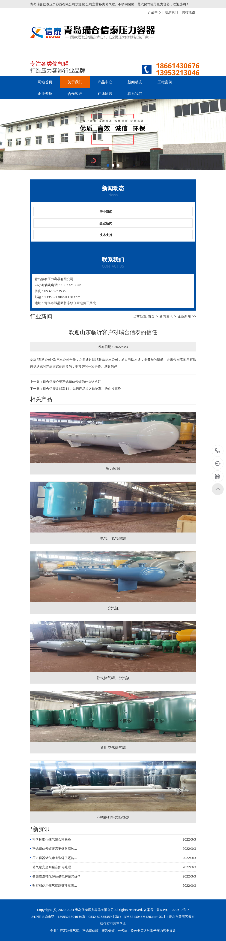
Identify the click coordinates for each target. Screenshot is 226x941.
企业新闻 (105, 223)
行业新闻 (105, 211)
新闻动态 (135, 82)
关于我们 (75, 82)
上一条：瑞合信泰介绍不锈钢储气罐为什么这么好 (65, 381)
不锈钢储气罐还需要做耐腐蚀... (54, 848)
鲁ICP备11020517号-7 (173, 910)
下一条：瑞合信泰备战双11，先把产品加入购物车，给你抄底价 (75, 388)
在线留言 (105, 93)
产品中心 (105, 82)
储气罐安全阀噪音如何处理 (51, 867)
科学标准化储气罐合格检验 (51, 839)
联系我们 (135, 93)
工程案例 (165, 82)
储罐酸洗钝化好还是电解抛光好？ (56, 876)
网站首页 (45, 82)
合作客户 (75, 93)
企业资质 (45, 93)
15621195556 (217, 451)
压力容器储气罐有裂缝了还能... (54, 858)
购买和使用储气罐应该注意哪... (54, 885)
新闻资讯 (166, 316)
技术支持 (105, 235)
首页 (151, 316)
